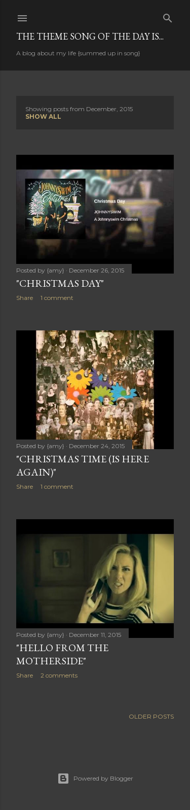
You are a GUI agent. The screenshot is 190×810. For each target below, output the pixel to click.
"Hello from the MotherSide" (62, 654)
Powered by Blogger (95, 778)
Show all (43, 116)
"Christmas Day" (60, 283)
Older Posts (151, 716)
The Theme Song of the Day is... (90, 36)
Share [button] (24, 297)
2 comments (59, 675)
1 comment (57, 297)
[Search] (168, 16)
